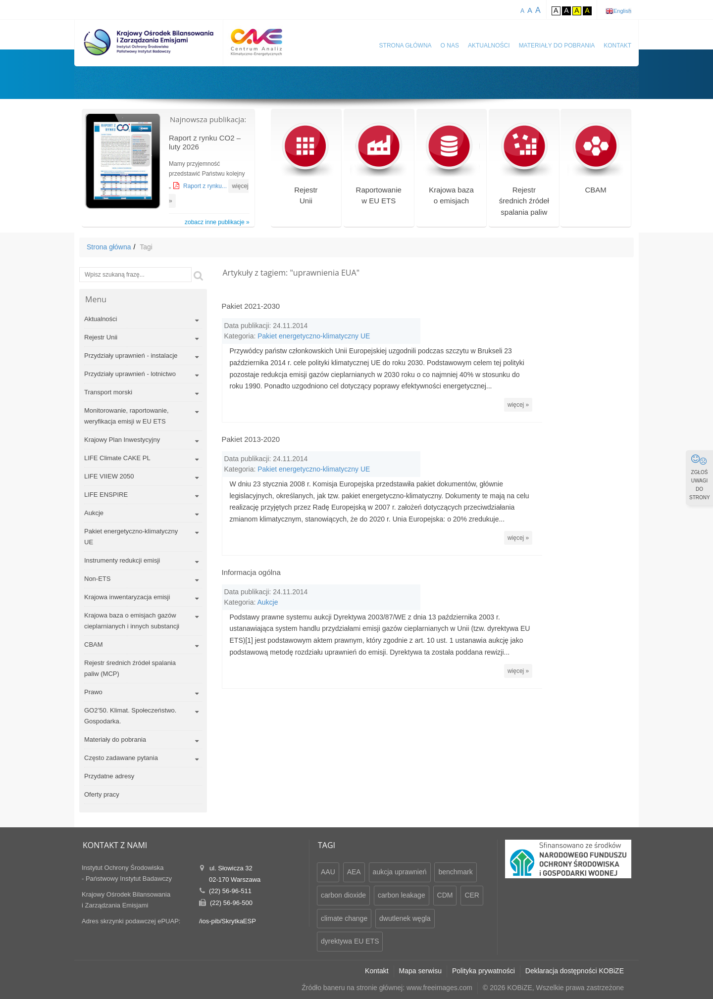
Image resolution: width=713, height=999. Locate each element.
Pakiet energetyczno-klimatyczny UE (131, 536)
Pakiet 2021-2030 (251, 306)
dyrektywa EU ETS (350, 941)
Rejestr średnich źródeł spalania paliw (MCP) (130, 668)
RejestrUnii (305, 167)
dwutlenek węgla (405, 918)
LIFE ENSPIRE (106, 494)
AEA (354, 872)
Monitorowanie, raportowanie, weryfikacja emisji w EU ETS (126, 416)
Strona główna (405, 45)
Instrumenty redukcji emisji (122, 560)
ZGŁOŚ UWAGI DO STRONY (699, 477)
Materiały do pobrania (557, 45)
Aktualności (489, 45)
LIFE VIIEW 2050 (109, 476)
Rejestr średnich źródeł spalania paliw (524, 173)
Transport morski (108, 392)
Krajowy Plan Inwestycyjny (122, 439)
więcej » (609, 389)
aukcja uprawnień (400, 872)
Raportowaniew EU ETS (378, 167)
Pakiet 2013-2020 (251, 424)
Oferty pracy (101, 794)
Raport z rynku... (205, 186)
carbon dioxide (343, 895)
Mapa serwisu (420, 971)
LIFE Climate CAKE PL (117, 458)
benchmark (455, 872)
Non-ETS (97, 578)
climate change (344, 918)
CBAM (595, 161)
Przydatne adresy (109, 776)
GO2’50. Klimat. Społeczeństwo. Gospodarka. (130, 716)
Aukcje (93, 513)
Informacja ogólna (251, 541)
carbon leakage (401, 895)
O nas (450, 45)
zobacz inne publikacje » (217, 222)
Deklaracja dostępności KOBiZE (574, 971)
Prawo (93, 692)
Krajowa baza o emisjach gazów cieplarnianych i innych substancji (131, 621)
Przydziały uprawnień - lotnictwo (130, 374)
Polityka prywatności (483, 971)
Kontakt (617, 45)
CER (471, 895)
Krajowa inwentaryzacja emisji (127, 597)
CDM (445, 895)
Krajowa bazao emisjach (451, 167)
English (622, 11)
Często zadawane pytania (121, 757)
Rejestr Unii (100, 337)
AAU (328, 872)
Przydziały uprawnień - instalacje (131, 355)
